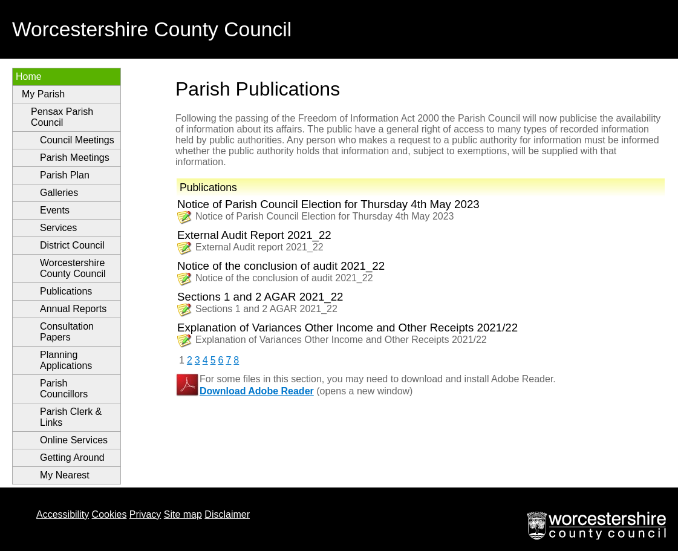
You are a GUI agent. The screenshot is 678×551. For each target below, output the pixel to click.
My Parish (43, 94)
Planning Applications (66, 360)
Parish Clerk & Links (71, 417)
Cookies (109, 514)
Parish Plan (65, 175)
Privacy (145, 514)
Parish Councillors (64, 388)
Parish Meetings (74, 157)
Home (29, 76)
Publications (66, 291)
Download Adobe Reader (257, 391)
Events (55, 210)
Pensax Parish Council (62, 117)
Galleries (59, 192)
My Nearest (65, 475)
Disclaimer (227, 514)
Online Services (74, 440)
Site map (183, 514)
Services (58, 228)
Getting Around (72, 457)
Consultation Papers (67, 331)
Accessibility (62, 514)
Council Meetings (77, 140)
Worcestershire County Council (73, 268)
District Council (72, 245)
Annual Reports (73, 309)
